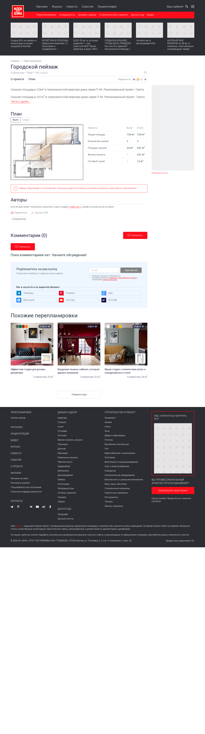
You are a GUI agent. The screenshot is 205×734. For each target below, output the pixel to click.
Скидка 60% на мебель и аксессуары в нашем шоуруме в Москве (23, 43)
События (87, 6)
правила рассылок (109, 280)
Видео (150, 14)
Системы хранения (67, 493)
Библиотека (63, 470)
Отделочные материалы (116, 493)
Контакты (17, 501)
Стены (108, 426)
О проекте (17, 79)
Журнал (57, 6)
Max (107, 293)
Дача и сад (137, 14)
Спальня (62, 422)
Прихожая (63, 444)
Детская (62, 448)
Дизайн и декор (87, 14)
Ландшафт (63, 514)
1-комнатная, (40, 377)
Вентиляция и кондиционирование (121, 462)
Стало (26, 120)
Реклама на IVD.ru (160, 173)
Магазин (42, 6)
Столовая (62, 431)
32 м (97, 377)
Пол (106, 448)
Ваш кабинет (172, 6)
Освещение (110, 470)
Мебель (61, 479)
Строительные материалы (117, 488)
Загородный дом (66, 488)
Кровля (108, 422)
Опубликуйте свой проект (173, 490)
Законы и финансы (114, 506)
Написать (137, 235)
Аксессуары (63, 484)
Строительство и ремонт (113, 14)
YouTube (67, 300)
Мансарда (63, 453)
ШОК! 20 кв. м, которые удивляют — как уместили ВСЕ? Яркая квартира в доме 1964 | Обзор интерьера (85, 46)
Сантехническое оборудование (120, 475)
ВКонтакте (25, 300)
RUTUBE (109, 300)
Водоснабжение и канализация (120, 453)
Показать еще (79, 394)
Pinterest (67, 293)
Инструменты (111, 497)
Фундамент (110, 418)
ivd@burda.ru (75, 207)
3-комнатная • (18, 72)
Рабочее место (65, 462)
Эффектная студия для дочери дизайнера (32, 371)
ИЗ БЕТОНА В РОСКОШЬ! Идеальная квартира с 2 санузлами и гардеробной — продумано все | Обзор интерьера (55, 47)
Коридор (62, 497)
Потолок (109, 440)
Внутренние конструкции (117, 444)
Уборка (61, 501)
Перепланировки (46, 14)
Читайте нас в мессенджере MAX (145, 42)
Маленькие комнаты (68, 457)
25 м (50, 377)
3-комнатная (19, 219)
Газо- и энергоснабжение (117, 466)
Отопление (110, 457)
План (31, 79)
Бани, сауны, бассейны (116, 484)
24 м (144, 377)
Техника (108, 501)
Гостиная (62, 435)
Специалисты (67, 14)
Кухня (60, 426)
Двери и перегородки (115, 435)
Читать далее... (20, 101)
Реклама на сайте (19, 478)
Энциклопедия (107, 6)
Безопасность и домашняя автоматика (124, 479)
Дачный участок (66, 518)
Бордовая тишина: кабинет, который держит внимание (79, 371)
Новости (71, 6)
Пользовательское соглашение (26, 487)
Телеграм (24, 293)
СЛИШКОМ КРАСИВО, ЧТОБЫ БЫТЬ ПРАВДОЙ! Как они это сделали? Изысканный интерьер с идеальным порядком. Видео (118, 47)
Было (16, 119)
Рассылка (16, 427)
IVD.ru (18, 526)
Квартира (62, 418)
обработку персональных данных (123, 278)
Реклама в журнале (20, 483)
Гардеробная (64, 466)
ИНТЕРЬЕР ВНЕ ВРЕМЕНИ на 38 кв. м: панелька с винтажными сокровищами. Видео (180, 44)
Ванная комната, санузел (70, 440)
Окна (107, 431)
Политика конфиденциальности (26, 491)
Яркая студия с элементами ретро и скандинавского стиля (126, 371)
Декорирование (65, 475)
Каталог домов (18, 418)
